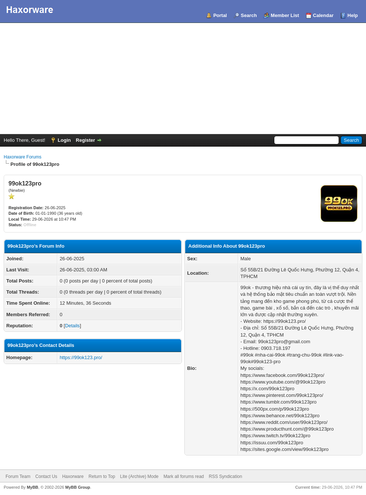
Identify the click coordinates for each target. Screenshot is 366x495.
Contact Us (46, 476)
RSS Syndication (225, 476)
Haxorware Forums (22, 157)
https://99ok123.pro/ (81, 357)
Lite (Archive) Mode (139, 476)
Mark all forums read (183, 476)
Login (64, 140)
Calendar (323, 15)
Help (353, 15)
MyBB (32, 487)
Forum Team (18, 476)
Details (72, 325)
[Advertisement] (183, 78)
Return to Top (102, 476)
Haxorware (73, 476)
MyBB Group (77, 487)
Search (249, 15)
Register (85, 140)
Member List (285, 15)
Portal (220, 15)
